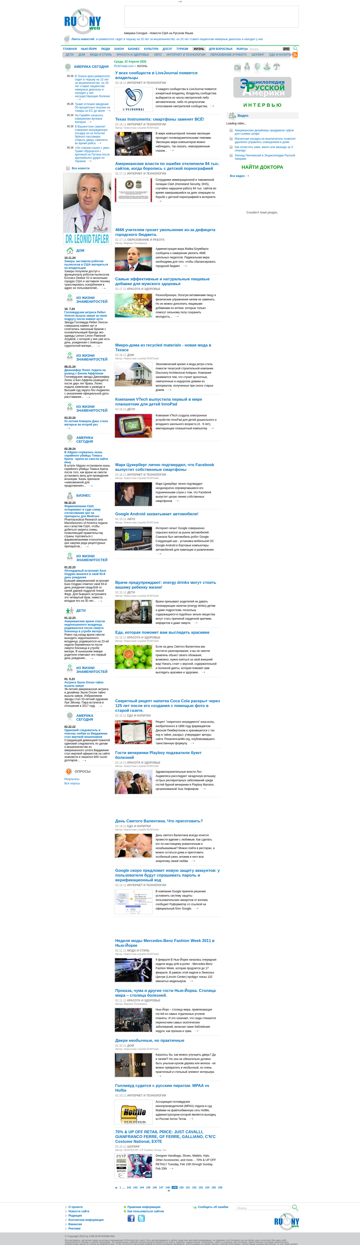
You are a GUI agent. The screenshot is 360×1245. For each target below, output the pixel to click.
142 (129, 1187)
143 (135, 1187)
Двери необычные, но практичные (149, 1040)
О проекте (76, 1207)
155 (214, 1187)
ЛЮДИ (105, 49)
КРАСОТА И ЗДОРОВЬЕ (133, 54)
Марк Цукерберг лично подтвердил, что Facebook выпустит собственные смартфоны (164, 467)
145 (148, 1187)
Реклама (75, 1228)
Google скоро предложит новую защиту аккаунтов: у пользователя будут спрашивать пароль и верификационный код (167, 875)
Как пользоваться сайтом (146, 1211)
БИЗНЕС (134, 49)
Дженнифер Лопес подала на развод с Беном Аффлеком (85, 371)
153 (201, 1187)
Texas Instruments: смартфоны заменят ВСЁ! (159, 119)
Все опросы (72, 783)
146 (154, 1187)
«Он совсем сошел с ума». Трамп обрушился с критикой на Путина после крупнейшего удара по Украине (92, 154)
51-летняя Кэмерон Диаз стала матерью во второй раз (86, 423)
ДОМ (82, 54)
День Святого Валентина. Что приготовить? (159, 821)
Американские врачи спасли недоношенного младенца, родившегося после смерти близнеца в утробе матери (84, 626)
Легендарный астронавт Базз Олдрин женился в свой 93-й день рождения (85, 574)
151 (188, 1187)
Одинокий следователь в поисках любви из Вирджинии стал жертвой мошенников (85, 734)
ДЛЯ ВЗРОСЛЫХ (221, 49)
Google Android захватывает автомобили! (157, 514)
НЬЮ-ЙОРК (89, 49)
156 (220, 1187)
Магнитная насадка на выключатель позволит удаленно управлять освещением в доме (265, 140)
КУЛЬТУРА (151, 49)
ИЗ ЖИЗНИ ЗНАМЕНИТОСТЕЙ (92, 299)
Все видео (239, 176)
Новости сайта (79, 1211)
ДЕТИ (70, 54)
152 (194, 1187)
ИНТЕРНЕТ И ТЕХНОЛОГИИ (186, 54)
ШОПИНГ (258, 54)
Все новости (81, 168)
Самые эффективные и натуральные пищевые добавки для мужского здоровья (162, 281)
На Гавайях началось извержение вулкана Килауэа (89, 119)
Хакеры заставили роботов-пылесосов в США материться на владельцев (86, 265)
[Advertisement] (212, 16)
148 (167, 1187)
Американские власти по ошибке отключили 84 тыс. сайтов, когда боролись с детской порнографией (167, 166)
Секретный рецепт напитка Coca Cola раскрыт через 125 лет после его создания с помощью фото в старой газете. (167, 706)
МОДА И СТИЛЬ (101, 54)
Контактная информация (86, 1220)
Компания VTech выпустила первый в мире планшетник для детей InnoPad (158, 401)
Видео (243, 115)
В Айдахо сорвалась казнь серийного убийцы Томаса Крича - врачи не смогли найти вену (86, 457)
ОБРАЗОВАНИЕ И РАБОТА (228, 54)
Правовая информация (144, 1207)
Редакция (75, 1215)
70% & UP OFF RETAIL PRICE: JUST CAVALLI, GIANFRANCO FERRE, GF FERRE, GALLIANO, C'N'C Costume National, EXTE (165, 1137)
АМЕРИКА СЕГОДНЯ (91, 67)
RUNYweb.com (124, 66)
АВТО (157, 54)
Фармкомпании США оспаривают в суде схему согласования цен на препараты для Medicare (82, 511)
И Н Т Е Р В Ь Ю (262, 105)
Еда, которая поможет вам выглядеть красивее (162, 632)
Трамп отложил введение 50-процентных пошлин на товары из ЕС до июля (92, 107)
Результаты (72, 779)
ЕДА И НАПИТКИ (280, 54)
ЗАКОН (119, 49)
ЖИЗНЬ (198, 49)
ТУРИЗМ (182, 49)
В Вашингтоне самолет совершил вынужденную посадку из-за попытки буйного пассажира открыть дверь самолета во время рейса (91, 135)
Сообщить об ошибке (213, 1207)
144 (142, 1187)
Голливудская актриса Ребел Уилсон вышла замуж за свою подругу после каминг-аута (85, 316)
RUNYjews (243, 49)
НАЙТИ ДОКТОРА (262, 167)
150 (181, 1187)
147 (161, 1187)
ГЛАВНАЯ (70, 49)
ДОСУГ (167, 49)
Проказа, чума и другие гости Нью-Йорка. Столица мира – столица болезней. (165, 993)
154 (207, 1187)
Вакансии (75, 1224)
